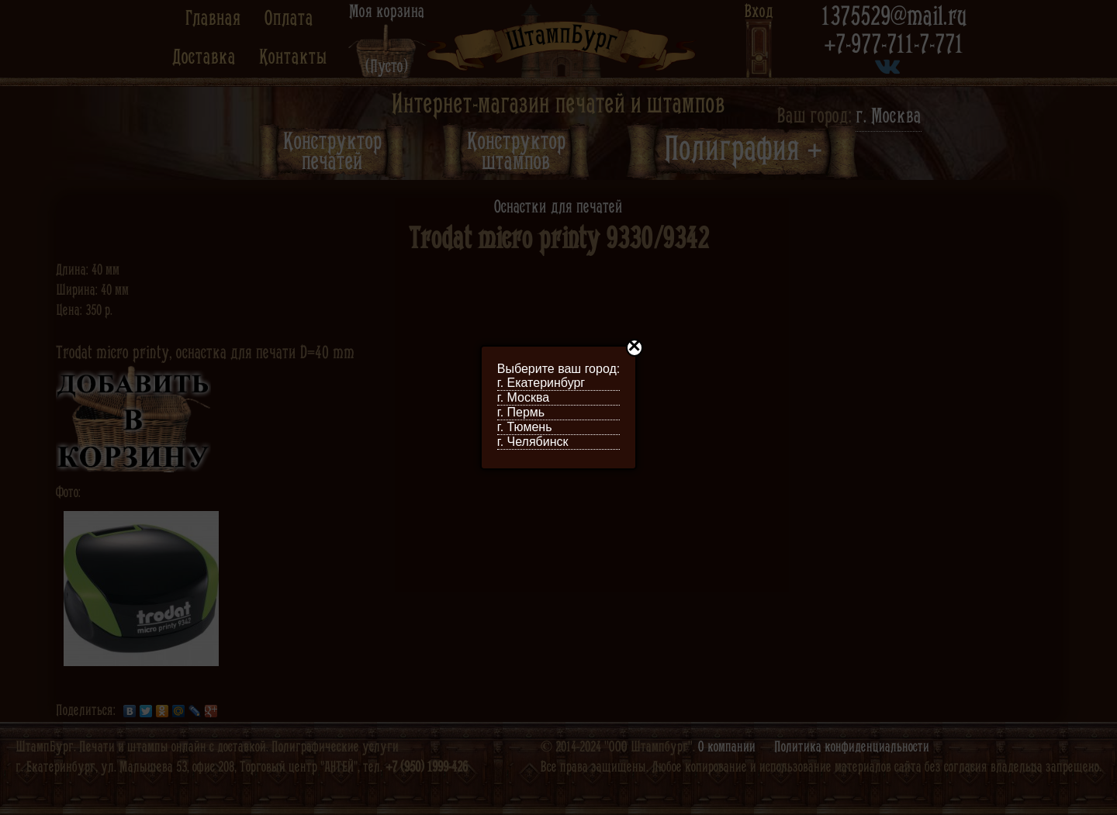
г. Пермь (521, 412)
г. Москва (523, 397)
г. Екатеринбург (541, 382)
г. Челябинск (533, 441)
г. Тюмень (524, 426)
